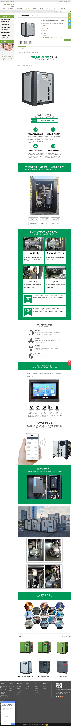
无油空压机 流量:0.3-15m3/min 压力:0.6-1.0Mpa (7, 29)
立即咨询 (67, 39)
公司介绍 (36, 686)
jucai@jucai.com (6, 54)
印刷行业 (10, 688)
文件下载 (19, 690)
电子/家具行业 (11, 686)
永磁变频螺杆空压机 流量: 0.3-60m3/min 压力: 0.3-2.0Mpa (7, 19)
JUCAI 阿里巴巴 (16, 722)
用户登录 (61, 1)
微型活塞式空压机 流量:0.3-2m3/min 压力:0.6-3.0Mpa (7, 35)
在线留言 (65, 1)
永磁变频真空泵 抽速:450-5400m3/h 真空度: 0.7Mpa (7, 27)
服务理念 (19, 688)
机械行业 (10, 690)
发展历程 (36, 690)
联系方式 (45, 686)
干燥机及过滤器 (4, 37)
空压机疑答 (19, 692)
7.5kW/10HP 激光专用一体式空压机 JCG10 (15, 11)
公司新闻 (27, 686)
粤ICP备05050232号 (42, 724)
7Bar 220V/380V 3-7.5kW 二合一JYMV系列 (31, 11)
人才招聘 (36, 694)
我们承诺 (19, 686)
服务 (18, 694)
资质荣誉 (36, 688)
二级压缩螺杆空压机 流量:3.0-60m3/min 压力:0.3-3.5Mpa (7, 24)
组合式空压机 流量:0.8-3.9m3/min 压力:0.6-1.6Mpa (7, 32)
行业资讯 (27, 688)
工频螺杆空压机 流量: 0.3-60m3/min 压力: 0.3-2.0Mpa (7, 21)
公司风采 (36, 692)
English (69, 1)
